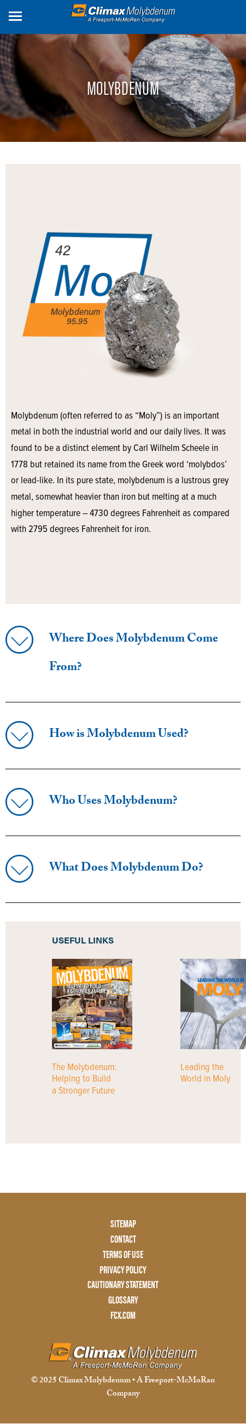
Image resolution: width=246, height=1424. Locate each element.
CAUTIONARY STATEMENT (123, 1284)
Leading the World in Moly (205, 1073)
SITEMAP (123, 1223)
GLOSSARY (123, 1300)
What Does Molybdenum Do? (126, 869)
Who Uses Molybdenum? (113, 802)
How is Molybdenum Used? (118, 735)
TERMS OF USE (123, 1254)
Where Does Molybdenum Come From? (133, 654)
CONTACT (123, 1239)
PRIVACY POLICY (123, 1269)
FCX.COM (123, 1315)
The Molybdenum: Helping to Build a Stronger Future (84, 1079)
